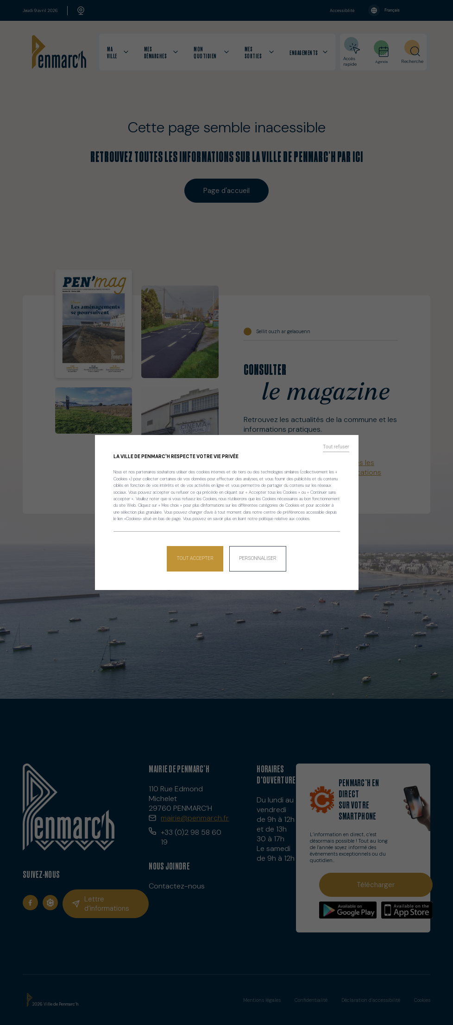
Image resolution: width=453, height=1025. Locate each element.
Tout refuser (338, 449)
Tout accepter (196, 556)
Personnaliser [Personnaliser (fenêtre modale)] (257, 556)
